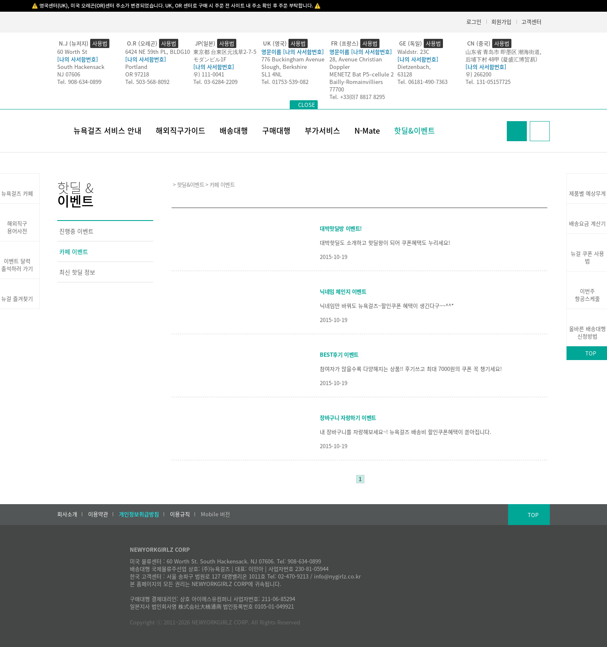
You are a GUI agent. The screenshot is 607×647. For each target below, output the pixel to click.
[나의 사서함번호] (77, 59)
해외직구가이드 (180, 130)
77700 (336, 89)
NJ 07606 (68, 74)
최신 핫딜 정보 (77, 272)
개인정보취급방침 (139, 514)
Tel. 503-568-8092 (147, 82)
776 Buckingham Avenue (292, 59)
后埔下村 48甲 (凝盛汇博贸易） (503, 59)
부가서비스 (322, 130)
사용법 (99, 43)
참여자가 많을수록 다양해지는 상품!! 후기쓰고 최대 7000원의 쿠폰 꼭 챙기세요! (411, 369)
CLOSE (306, 105)
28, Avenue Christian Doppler (355, 63)
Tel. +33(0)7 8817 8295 (357, 97)
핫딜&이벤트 (414, 130)
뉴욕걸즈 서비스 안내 (107, 130)
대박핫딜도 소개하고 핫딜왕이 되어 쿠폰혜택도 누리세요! (385, 242)
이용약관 (98, 514)
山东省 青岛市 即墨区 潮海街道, (503, 52)
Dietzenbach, (414, 67)
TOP (533, 515)
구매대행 (276, 130)
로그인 (473, 21)
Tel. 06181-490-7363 (422, 82)
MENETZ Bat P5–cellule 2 (361, 74)
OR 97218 (137, 74)
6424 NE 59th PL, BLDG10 (157, 52)
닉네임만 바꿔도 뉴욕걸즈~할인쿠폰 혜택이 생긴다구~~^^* (387, 306)
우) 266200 (478, 74)
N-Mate (367, 130)
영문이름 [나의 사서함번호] (292, 52)
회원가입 (501, 21)
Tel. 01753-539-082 (285, 82)
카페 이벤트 (73, 251)
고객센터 (531, 21)
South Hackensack (80, 67)
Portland (136, 67)
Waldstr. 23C (413, 52)
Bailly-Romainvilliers (356, 82)
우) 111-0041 (208, 74)
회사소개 (67, 514)
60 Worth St (72, 52)
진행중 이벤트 (76, 231)
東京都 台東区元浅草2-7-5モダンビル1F (224, 55)
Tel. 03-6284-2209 (215, 82)
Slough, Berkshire (284, 67)
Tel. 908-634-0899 (79, 82)
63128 (404, 74)
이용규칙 (180, 514)
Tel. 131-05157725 (488, 82)
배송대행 (234, 130)
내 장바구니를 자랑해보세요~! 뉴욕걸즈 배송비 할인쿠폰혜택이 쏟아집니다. (405, 432)
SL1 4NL (271, 74)
